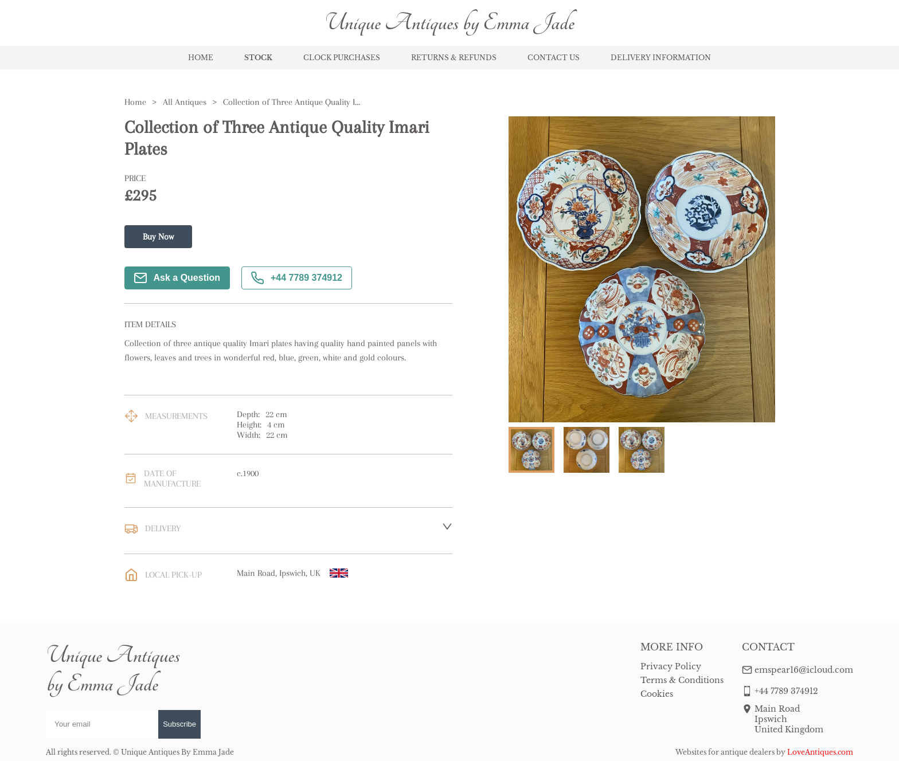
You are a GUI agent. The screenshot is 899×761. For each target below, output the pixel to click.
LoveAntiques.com (820, 752)
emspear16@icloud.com (804, 670)
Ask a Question (177, 278)
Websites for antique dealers (725, 752)
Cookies (656, 694)
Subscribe (179, 724)
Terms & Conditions (682, 680)
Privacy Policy (670, 666)
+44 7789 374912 (296, 278)
